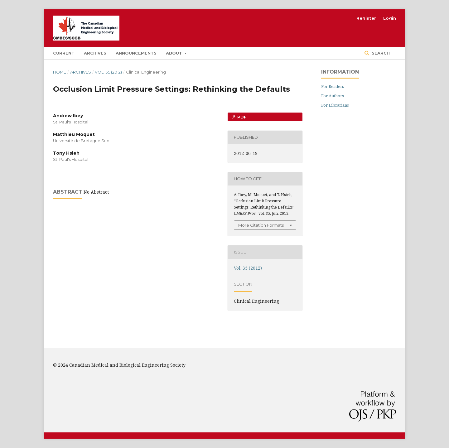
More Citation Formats (261, 225)
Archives (95, 53)
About (174, 53)
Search (380, 53)
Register (366, 18)
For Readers (332, 86)
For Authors (332, 96)
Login (389, 18)
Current (64, 53)
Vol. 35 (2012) (108, 72)
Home (59, 72)
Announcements (136, 53)
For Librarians (335, 105)
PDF (241, 116)
